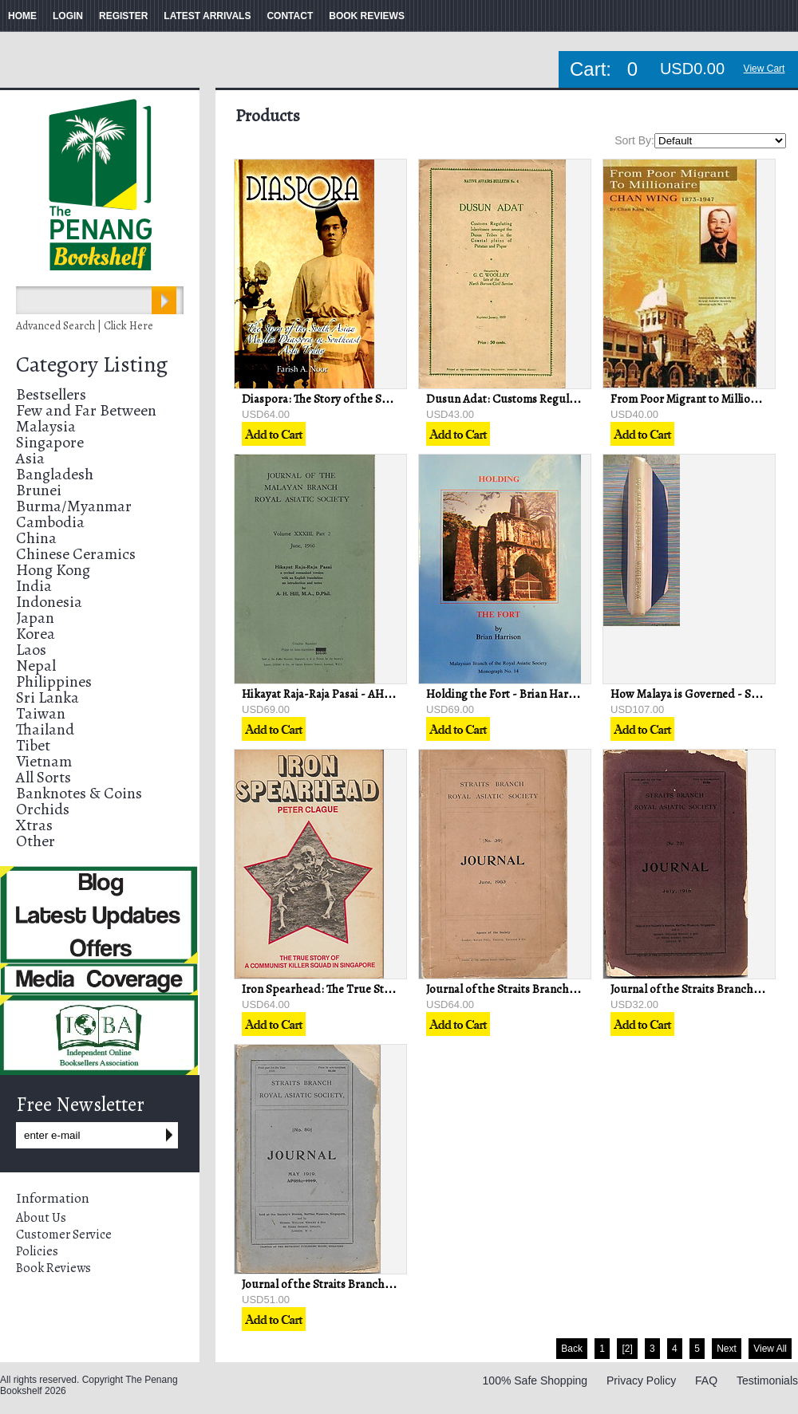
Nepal (36, 665)
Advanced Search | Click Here (84, 325)
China (36, 538)
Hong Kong (53, 570)
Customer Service (64, 1234)
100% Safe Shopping (535, 1380)
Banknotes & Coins (79, 793)
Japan (35, 617)
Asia (30, 458)
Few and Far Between (86, 410)
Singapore (50, 442)
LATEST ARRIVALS (207, 16)
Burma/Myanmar (74, 506)
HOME (22, 16)
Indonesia (49, 601)
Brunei (38, 490)
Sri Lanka (47, 697)
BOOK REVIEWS (367, 16)
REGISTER (123, 16)
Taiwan (40, 713)
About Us (41, 1218)
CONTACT (290, 16)
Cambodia (50, 522)
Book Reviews (53, 1268)
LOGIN (68, 16)
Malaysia (46, 426)
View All (770, 1348)
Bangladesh (54, 474)
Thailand (45, 729)
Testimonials (767, 1380)
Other (35, 841)
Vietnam (44, 761)
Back (572, 1348)
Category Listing (92, 364)
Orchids (42, 809)
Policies (37, 1251)
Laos (31, 649)
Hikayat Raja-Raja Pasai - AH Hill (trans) (340, 694)
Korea (35, 633)
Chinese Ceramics (76, 554)
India (34, 586)
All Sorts (43, 777)
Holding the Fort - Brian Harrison (510, 694)
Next (727, 1348)
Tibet (33, 745)
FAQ (706, 1380)
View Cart (764, 68)
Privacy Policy (641, 1380)
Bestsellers (51, 394)
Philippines (54, 681)
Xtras (34, 825)
